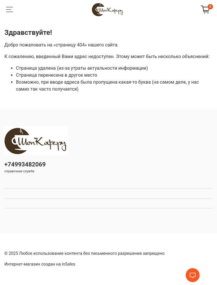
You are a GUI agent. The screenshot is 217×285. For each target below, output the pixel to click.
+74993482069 (25, 164)
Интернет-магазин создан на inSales (39, 264)
